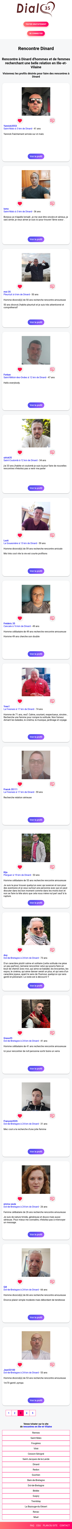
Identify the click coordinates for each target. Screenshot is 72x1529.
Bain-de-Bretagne (36, 1480)
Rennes (36, 1432)
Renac (36, 1511)
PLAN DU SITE (50, 1525)
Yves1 (7, 706)
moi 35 (7, 291)
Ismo (6, 208)
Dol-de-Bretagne (36, 1485)
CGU (38, 1525)
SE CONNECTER (36, 33)
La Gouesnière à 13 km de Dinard (20, 543)
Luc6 (6, 540)
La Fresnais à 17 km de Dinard (19, 709)
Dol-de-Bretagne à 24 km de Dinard (21, 958)
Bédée (36, 1490)
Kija (5, 872)
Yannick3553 (10, 126)
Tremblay (36, 1501)
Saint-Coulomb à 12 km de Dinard (20, 460)
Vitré (36, 1448)
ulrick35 (8, 457)
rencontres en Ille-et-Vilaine (37, 1426)
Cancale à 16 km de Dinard (17, 626)
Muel (35, 1517)
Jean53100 (9, 1370)
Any (5, 955)
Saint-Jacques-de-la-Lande (36, 1459)
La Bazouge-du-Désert (36, 1506)
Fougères (36, 1443)
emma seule (10, 1204)
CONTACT (65, 1525)
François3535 (11, 1121)
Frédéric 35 (9, 623)
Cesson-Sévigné (36, 1453)
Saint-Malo (36, 1438)
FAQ (32, 1525)
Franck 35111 (11, 789)
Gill (5, 1287)
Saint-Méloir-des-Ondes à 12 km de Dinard (25, 377)
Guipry (36, 1496)
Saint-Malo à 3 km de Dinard (18, 128)
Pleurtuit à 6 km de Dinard (17, 294)
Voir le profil (36, 156)
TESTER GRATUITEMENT (36, 24)
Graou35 (8, 1038)
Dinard (36, 1464)
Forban (7, 374)
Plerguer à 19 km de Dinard (17, 875)
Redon (36, 1469)
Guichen (36, 1475)
